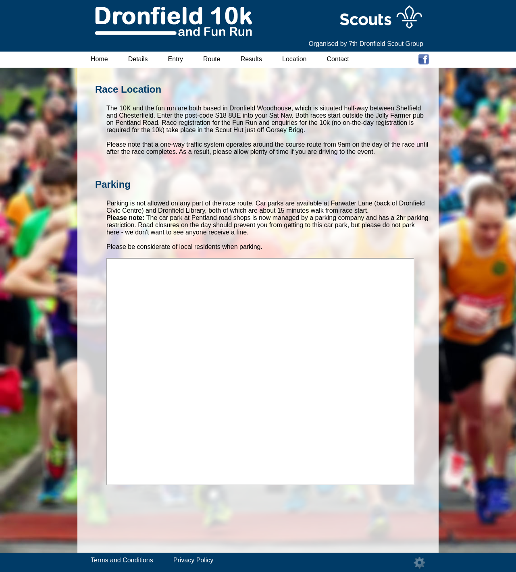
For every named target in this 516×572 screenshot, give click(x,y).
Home (99, 59)
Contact (338, 59)
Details (138, 59)
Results (251, 59)
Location (294, 59)
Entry (175, 59)
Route (212, 59)
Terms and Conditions (122, 560)
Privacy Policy (193, 560)
